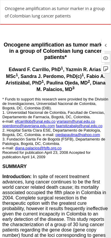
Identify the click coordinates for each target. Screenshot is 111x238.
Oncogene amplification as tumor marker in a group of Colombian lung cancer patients (55, 12)
